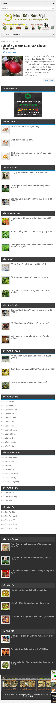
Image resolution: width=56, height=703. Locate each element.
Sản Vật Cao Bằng (8, 418)
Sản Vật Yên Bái (7, 414)
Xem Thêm (49, 80)
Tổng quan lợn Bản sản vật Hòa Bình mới (29, 172)
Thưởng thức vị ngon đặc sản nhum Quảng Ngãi (32, 616)
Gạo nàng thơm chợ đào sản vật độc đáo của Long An (31, 545)
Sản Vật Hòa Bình (8, 438)
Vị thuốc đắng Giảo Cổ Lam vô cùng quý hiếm (31, 231)
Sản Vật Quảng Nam (9, 473)
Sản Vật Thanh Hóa (9, 410)
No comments (11, 52)
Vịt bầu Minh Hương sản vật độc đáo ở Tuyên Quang (31, 357)
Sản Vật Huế (6, 465)
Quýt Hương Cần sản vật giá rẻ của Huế (29, 382)
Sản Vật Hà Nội (7, 426)
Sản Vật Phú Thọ (8, 469)
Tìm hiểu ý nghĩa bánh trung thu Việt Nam (29, 649)
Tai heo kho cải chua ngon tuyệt (25, 127)
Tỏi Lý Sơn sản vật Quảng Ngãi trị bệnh (28, 264)
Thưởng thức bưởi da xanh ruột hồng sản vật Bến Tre (31, 187)
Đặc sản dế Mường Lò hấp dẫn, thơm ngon (30, 603)
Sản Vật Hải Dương (9, 430)
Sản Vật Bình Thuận (9, 457)
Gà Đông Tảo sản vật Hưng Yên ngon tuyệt (30, 323)
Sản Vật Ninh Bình (8, 406)
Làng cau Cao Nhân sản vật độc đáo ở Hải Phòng (30, 291)
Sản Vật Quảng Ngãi (9, 477)
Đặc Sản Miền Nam (9, 528)
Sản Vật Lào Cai (7, 446)
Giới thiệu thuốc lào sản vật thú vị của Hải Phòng (30, 337)
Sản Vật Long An (8, 501)
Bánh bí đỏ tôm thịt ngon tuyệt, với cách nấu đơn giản (31, 154)
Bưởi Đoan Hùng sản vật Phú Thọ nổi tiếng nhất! (33, 369)
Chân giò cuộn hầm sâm (22, 140)
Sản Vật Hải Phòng (8, 434)
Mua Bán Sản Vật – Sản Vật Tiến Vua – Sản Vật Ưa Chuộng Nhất (31, 695)
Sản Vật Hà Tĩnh (7, 461)
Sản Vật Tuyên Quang (10, 482)
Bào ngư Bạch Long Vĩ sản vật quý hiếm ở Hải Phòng (31, 200)
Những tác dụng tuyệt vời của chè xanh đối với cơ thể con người (32, 246)
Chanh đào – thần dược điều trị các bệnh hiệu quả (31, 219)
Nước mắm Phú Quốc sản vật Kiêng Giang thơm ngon (32, 572)
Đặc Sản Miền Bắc (8, 520)
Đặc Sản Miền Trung (9, 524)
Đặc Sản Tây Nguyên (9, 516)
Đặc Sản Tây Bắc (8, 512)
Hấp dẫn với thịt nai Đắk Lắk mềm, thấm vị (30, 590)
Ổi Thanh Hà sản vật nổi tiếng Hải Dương (29, 277)
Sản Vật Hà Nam (8, 422)
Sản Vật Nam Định (8, 402)
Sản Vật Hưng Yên (8, 442)
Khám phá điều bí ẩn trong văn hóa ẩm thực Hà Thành (32, 663)
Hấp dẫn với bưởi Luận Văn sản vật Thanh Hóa (23, 47)
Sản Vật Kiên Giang (9, 497)
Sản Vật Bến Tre (7, 493)
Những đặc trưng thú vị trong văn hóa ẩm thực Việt (32, 637)
